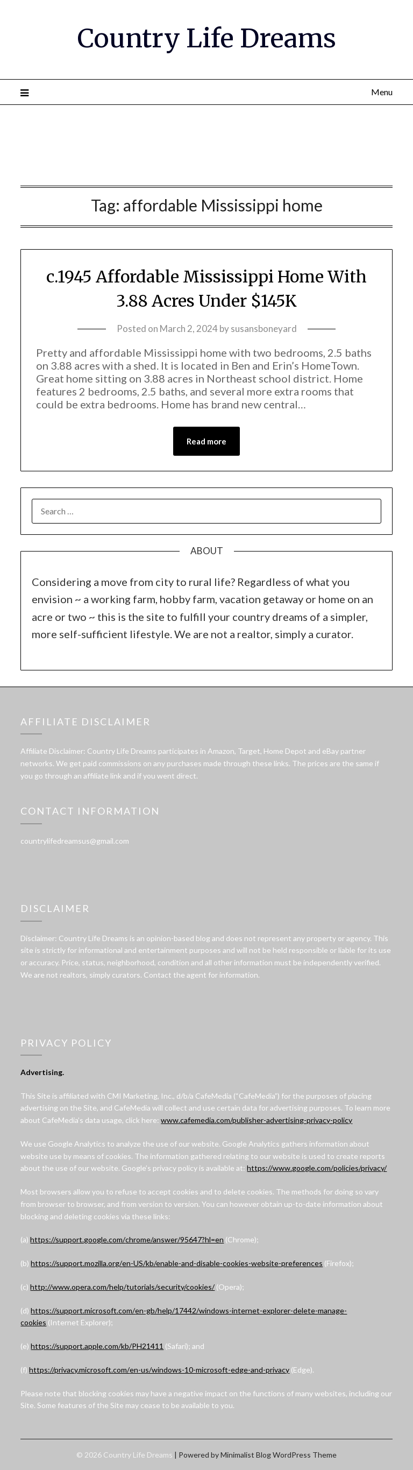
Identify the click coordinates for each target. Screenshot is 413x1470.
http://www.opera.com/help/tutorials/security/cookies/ (122, 1286)
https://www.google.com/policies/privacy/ (317, 1167)
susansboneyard (264, 328)
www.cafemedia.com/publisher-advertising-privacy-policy (256, 1120)
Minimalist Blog (245, 1454)
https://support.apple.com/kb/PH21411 (97, 1346)
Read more (206, 441)
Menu (382, 92)
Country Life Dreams (206, 38)
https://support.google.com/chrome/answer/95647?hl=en (127, 1239)
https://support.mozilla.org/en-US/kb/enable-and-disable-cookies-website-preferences (177, 1263)
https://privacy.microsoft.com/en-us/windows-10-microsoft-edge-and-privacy (159, 1369)
